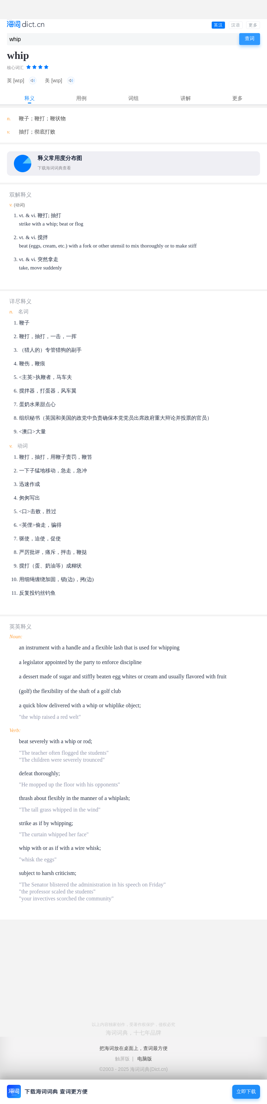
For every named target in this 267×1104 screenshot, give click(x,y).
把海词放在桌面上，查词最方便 (133, 1048)
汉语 (235, 25)
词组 (133, 98)
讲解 (185, 98)
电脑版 (144, 1058)
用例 (81, 98)
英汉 (218, 25)
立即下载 (246, 1091)
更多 (253, 25)
